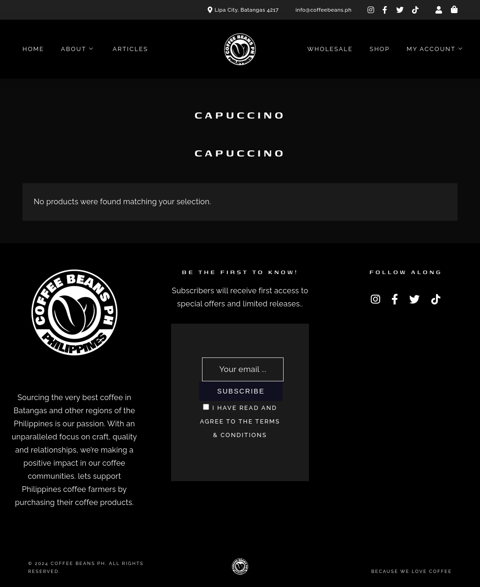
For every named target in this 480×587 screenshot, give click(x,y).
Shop (380, 48)
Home (33, 48)
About (73, 48)
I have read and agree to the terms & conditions (240, 421)
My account (431, 48)
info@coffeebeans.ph (324, 10)
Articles (130, 48)
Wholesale (329, 48)
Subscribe (240, 391)
